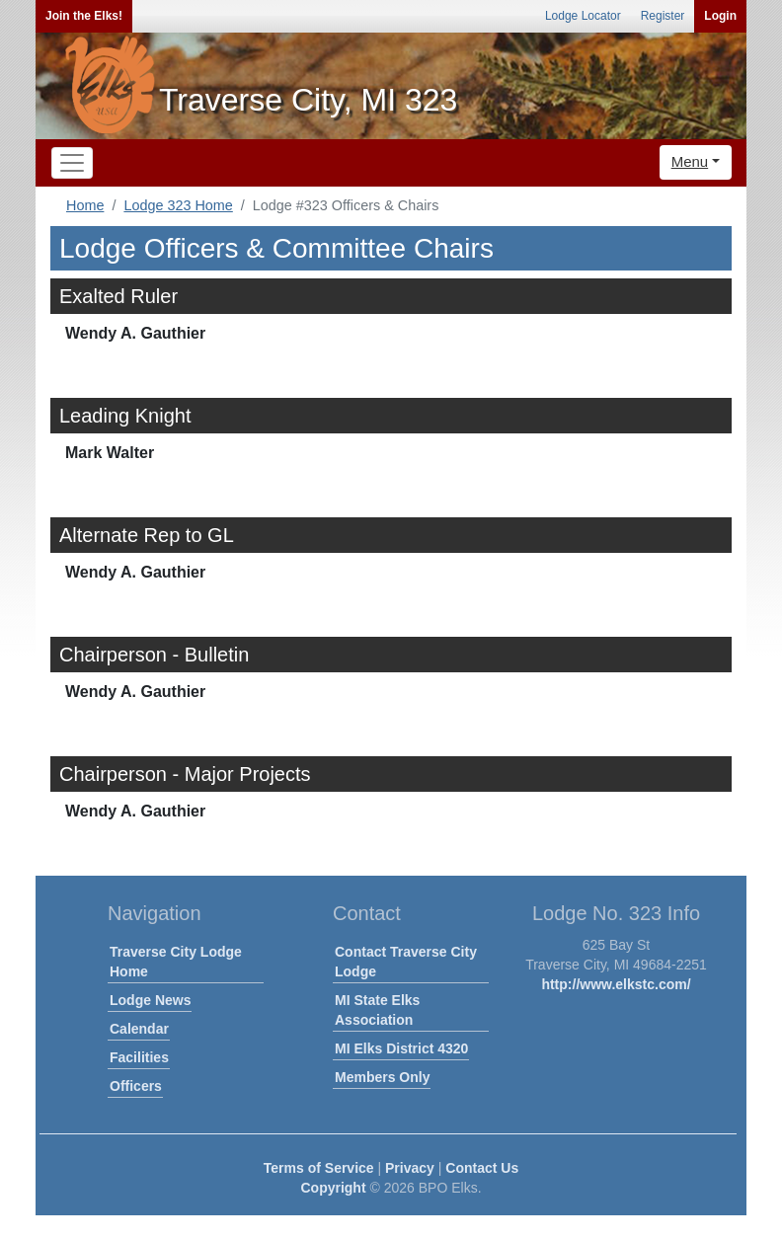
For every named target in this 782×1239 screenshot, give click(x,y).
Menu (690, 161)
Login (720, 16)
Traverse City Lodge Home (176, 961)
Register (663, 16)
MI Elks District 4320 (401, 1048)
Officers (136, 1086)
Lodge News (150, 1000)
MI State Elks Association (377, 1010)
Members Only (382, 1077)
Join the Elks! (83, 16)
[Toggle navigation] (72, 163)
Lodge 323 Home (177, 205)
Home (85, 205)
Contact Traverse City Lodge (406, 961)
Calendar (139, 1029)
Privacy (409, 1168)
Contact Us (481, 1168)
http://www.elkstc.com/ (615, 984)
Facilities (139, 1057)
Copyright (332, 1188)
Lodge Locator (583, 16)
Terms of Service (319, 1168)
